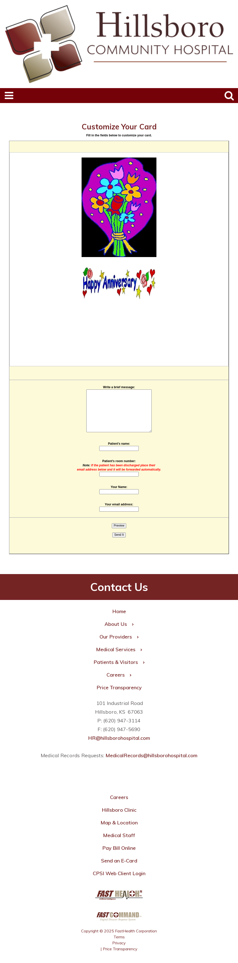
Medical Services (119, 649)
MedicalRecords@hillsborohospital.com (151, 755)
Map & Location (119, 822)
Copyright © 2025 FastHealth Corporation (119, 930)
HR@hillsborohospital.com (119, 738)
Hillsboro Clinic (119, 810)
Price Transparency (119, 687)
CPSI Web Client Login (119, 873)
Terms (119, 936)
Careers (119, 675)
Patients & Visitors (119, 662)
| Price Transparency (119, 948)
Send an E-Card (119, 860)
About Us (119, 624)
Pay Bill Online (119, 848)
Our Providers (119, 637)
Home (119, 611)
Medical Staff (119, 835)
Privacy (119, 942)
